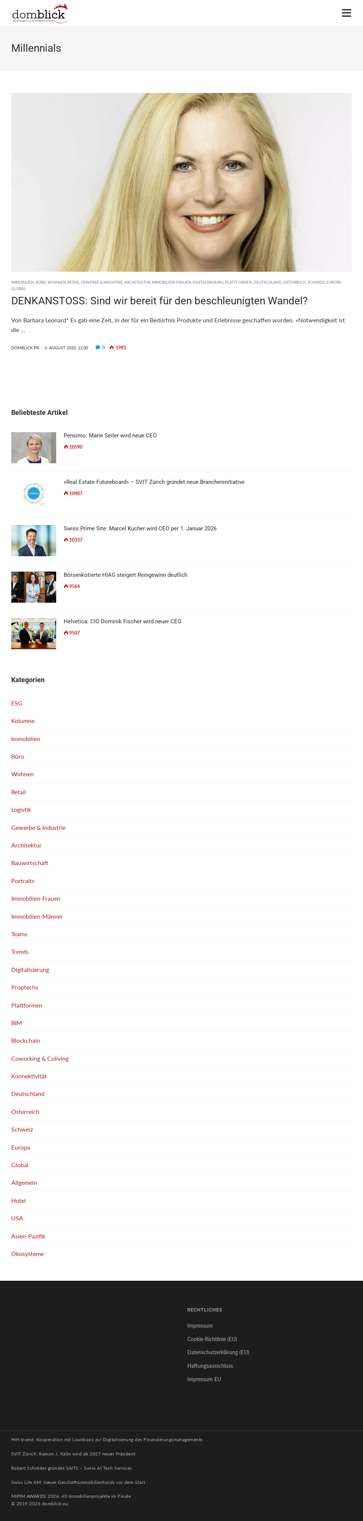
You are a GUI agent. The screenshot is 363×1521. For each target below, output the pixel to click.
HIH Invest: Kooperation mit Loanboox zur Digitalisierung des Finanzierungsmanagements (107, 1439)
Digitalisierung (208, 282)
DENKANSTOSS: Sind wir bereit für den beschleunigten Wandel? (159, 301)
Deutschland (268, 282)
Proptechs (24, 987)
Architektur (137, 282)
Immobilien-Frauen (171, 282)
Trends (19, 951)
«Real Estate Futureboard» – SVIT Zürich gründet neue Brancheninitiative (154, 482)
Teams (19, 933)
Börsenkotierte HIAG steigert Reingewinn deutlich (125, 575)
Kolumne (22, 720)
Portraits (22, 880)
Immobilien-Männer (37, 916)
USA (17, 1218)
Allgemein (24, 1182)
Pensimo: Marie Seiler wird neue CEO (110, 435)
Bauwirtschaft (29, 862)
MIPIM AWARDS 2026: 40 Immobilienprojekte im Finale (71, 1496)
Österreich (294, 282)
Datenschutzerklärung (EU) (218, 1352)
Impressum (200, 1325)
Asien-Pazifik (28, 1236)
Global (18, 288)
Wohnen (57, 282)
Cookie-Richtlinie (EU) (212, 1339)
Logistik (21, 809)
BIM (16, 1022)
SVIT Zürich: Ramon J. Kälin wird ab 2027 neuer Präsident (73, 1454)
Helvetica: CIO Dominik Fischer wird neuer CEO (122, 621)
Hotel (18, 1200)
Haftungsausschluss (210, 1365)
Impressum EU (204, 1379)
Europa (333, 282)
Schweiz (316, 282)
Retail (73, 282)
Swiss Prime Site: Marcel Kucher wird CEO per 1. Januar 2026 (140, 528)
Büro (41, 282)
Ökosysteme (27, 1253)
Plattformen (238, 282)
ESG (16, 703)
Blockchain (25, 1040)
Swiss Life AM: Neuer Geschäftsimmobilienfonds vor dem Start (78, 1482)
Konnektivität (29, 1075)
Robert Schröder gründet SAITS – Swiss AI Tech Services (71, 1468)
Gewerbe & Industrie (102, 282)
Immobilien (22, 282)
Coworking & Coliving (40, 1058)
